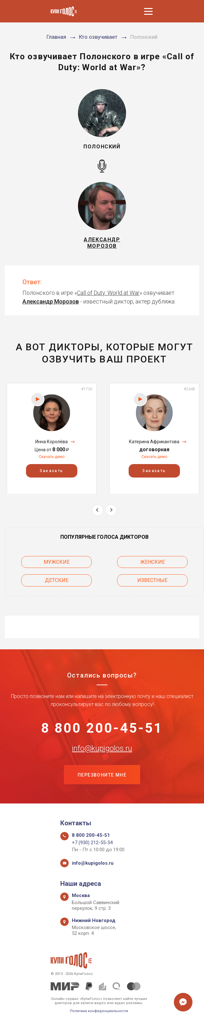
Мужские (57, 562)
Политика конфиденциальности (99, 1011)
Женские (152, 562)
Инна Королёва (51, 441)
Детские (56, 580)
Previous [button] (98, 510)
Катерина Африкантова (154, 441)
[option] (52, 438)
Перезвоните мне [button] (102, 775)
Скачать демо (51, 456)
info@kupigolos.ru (102, 748)
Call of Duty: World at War (108, 292)
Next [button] (111, 510)
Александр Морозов (50, 301)
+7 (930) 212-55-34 (92, 842)
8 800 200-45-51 (102, 728)
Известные (152, 580)
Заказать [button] (51, 470)
